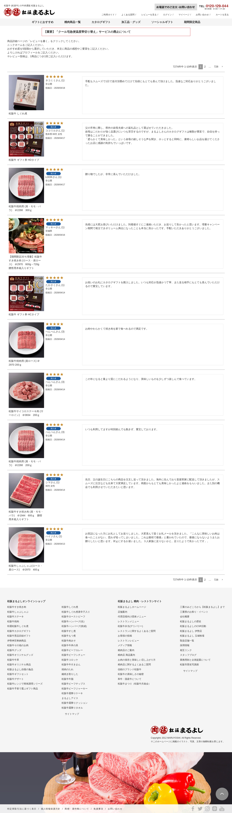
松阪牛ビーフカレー (72, 650)
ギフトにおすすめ (42, 22)
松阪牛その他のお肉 (17, 645)
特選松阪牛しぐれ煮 (17, 626)
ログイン (167, 14)
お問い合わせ (202, 14)
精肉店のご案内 (126, 650)
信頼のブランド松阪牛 (129, 669)
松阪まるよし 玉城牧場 (192, 635)
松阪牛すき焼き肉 (16, 607)
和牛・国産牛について (129, 679)
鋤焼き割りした (70, 674)
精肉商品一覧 (72, 22)
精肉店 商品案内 (126, 655)
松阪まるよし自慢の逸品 (20, 669)
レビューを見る (149, 14)
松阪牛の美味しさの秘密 (131, 674)
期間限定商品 (192, 22)
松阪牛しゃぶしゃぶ (17, 611)
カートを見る (222, 14)
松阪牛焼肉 (13, 621)
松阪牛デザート (15, 679)
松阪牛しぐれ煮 (70, 607)
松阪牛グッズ (14, 650)
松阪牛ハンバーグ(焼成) (74, 626)
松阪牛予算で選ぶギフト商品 (22, 688)
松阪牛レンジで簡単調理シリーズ (25, 683)
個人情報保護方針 (50, 809)
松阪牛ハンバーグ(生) (73, 621)
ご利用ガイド (108, 14)
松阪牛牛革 (13, 659)
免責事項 (98, 809)
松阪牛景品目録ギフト (19, 635)
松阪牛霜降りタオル (72, 707)
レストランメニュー (128, 621)
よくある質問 (127, 14)
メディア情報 (125, 645)
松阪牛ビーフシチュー (73, 655)
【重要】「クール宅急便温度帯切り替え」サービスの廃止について (87, 31)
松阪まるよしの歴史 (190, 621)
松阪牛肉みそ (69, 640)
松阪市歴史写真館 (189, 664)
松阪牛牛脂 (67, 679)
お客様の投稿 (125, 635)
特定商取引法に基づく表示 (21, 809)
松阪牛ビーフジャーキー (75, 688)
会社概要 (184, 616)
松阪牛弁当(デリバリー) (130, 626)
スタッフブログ (188, 655)
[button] (222, 66)
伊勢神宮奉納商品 (16, 640)
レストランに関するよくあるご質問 (137, 631)
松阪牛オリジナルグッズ (20, 655)
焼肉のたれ (67, 669)
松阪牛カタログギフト (19, 631)
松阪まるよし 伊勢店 (191, 631)
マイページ (184, 14)
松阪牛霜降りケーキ (72, 693)
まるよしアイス (70, 698)
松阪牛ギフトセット (17, 674)
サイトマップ (72, 714)
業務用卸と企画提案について (195, 659)
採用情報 (184, 645)
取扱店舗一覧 (187, 640)
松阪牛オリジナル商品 (19, 664)
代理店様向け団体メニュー (132, 616)
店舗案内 (122, 611)
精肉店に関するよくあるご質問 (134, 664)
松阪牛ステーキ (15, 616)
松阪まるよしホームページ (132, 607)
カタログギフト (101, 22)
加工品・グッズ (130, 22)
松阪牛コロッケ (70, 659)
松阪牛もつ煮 (69, 635)
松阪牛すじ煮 (69, 631)
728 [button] (216, 66)
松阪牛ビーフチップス (73, 683)
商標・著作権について (77, 809)
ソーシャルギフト (162, 22)
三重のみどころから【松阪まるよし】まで (202, 607)
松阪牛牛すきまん (71, 664)
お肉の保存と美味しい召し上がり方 (137, 659)
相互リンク (186, 650)
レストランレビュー (128, 640)
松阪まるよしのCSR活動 (193, 626)
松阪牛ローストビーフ (73, 616)
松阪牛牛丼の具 (70, 645)
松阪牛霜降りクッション (75, 703)
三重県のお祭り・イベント (194, 611)
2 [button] (205, 66)
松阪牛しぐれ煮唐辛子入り (76, 611)
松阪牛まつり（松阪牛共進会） (134, 683)
